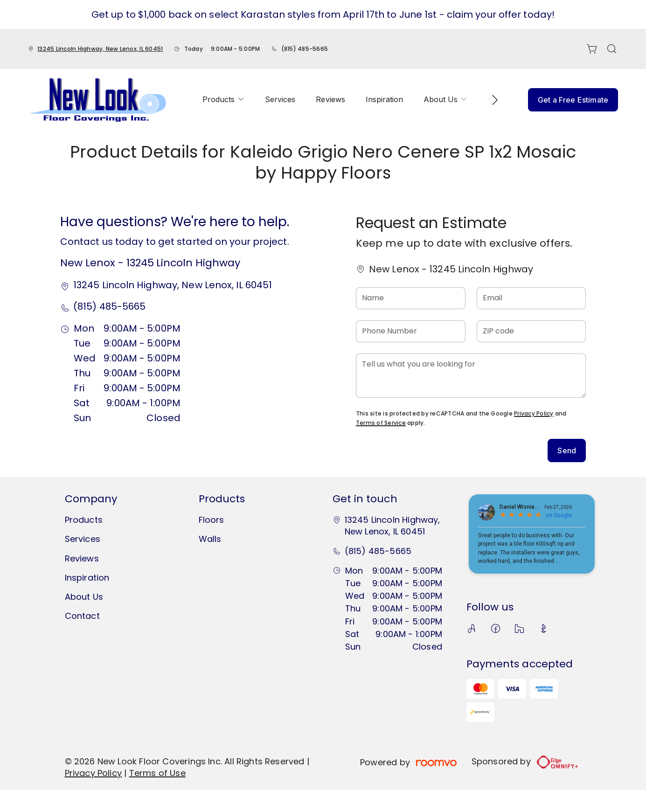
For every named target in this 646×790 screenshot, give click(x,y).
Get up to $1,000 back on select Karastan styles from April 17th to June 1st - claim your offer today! (323, 14)
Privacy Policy (533, 413)
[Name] (410, 298)
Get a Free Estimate (573, 99)
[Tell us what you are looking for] (471, 375)
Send (566, 450)
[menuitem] (223, 99)
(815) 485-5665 (304, 49)
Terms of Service (381, 423)
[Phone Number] (410, 331)
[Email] (531, 298)
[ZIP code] (531, 331)
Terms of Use (157, 773)
